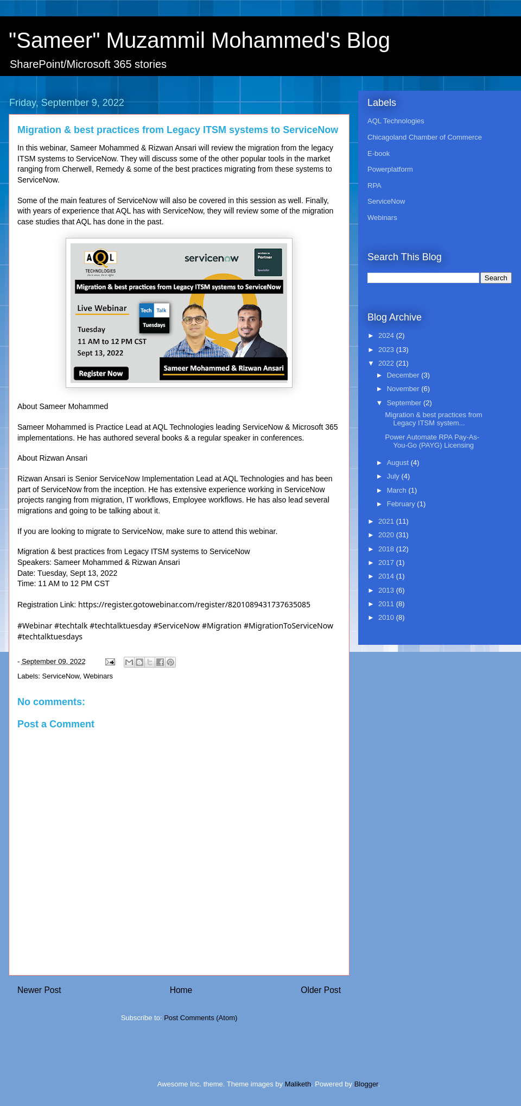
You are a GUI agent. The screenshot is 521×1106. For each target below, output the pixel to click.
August (399, 462)
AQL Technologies (395, 121)
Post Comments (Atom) (200, 1018)
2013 (387, 590)
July (394, 476)
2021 (387, 521)
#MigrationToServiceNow (288, 625)
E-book (378, 153)
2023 (387, 349)
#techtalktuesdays (49, 636)
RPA (374, 185)
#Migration (222, 625)
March (398, 490)
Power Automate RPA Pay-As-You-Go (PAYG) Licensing (432, 441)
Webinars (98, 676)
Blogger (366, 1084)
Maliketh (298, 1084)
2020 (387, 535)
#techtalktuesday (120, 625)
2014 (387, 576)
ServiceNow (61, 676)
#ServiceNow (177, 625)
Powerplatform (390, 169)
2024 (387, 335)
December (404, 375)
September (405, 403)
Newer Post (39, 990)
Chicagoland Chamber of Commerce (424, 137)
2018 (387, 549)
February (402, 504)
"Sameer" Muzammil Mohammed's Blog (199, 40)
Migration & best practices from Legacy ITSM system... (433, 419)
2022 (387, 363)
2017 (387, 562)
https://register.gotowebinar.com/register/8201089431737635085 (194, 604)
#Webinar (34, 625)
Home (181, 990)
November (404, 389)
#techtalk (70, 625)
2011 (387, 604)
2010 (387, 617)
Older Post (321, 990)
